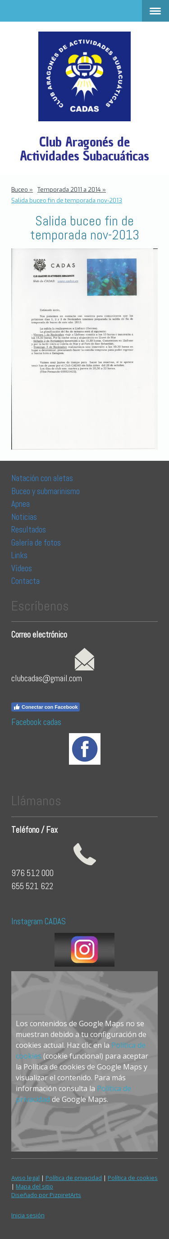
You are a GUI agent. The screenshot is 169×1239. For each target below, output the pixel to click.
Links (19, 555)
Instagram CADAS (38, 921)
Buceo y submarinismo (45, 491)
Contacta (25, 581)
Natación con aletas (42, 478)
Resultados (28, 529)
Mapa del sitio (34, 1186)
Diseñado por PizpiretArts (46, 1195)
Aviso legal (25, 1178)
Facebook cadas (36, 722)
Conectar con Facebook (45, 707)
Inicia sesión (28, 1215)
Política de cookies (133, 1178)
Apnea (20, 503)
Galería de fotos (36, 542)
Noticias (25, 517)
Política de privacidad (74, 1178)
